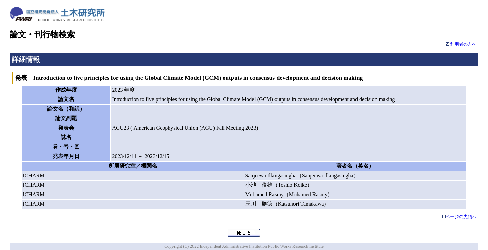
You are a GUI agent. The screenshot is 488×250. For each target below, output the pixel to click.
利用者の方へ (463, 44)
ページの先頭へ (461, 216)
